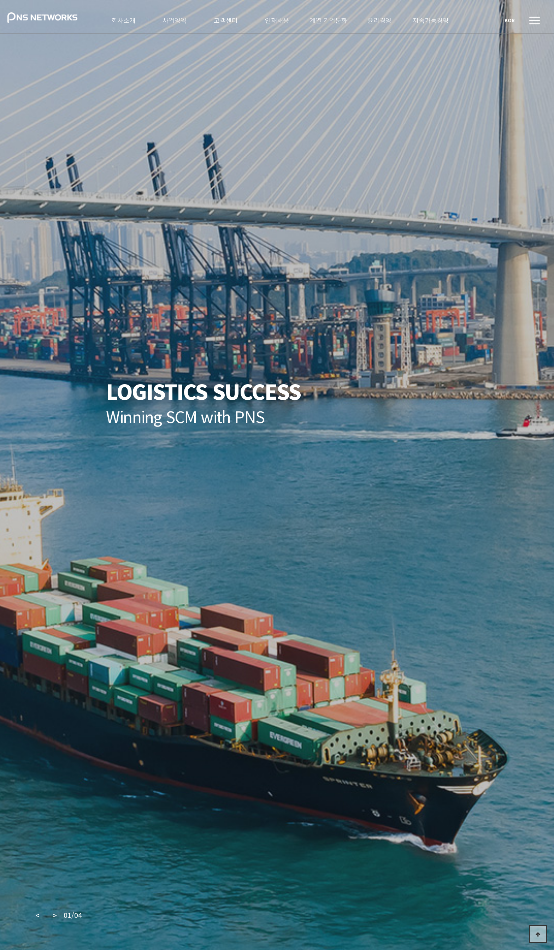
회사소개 (123, 19)
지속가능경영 (431, 19)
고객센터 (226, 19)
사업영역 (175, 19)
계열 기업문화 (328, 19)
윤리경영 (379, 19)
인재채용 (277, 19)
